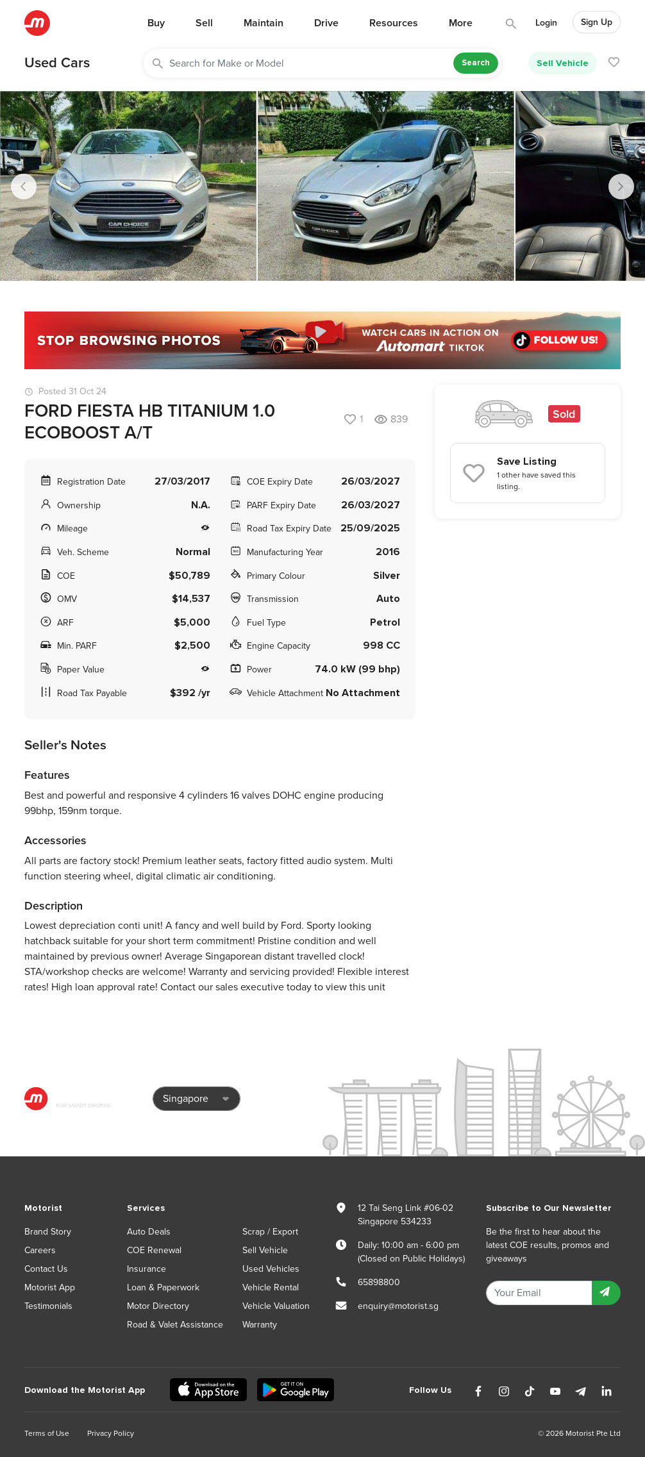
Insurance (146, 1268)
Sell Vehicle (563, 63)
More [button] (461, 23)
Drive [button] (326, 23)
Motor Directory (158, 1306)
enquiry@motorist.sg (398, 1306)
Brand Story (47, 1231)
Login (546, 22)
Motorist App (49, 1287)
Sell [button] (204, 23)
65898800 (379, 1282)
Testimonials (48, 1306)
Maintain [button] (263, 23)
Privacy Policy (110, 1433)
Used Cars (57, 62)
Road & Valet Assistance (175, 1324)
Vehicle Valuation (276, 1306)
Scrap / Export (270, 1231)
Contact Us (46, 1268)
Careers (40, 1250)
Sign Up (596, 22)
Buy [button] (156, 23)
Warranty (259, 1324)
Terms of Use (46, 1433)
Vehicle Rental (270, 1287)
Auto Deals (149, 1231)
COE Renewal (154, 1250)
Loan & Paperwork (163, 1287)
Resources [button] (393, 23)
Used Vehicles (270, 1268)
